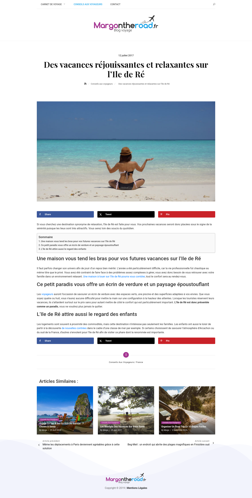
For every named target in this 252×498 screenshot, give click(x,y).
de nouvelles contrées (74, 328)
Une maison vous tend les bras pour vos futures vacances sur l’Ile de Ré (78, 241)
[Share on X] (125, 214)
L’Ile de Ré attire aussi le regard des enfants (63, 249)
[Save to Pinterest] (186, 214)
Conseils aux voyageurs (88, 4)
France (139, 362)
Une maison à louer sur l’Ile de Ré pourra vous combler (114, 276)
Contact (115, 4)
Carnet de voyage (51, 4)
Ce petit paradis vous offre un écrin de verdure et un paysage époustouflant (80, 245)
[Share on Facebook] (65, 214)
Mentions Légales (137, 487)
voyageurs (47, 294)
